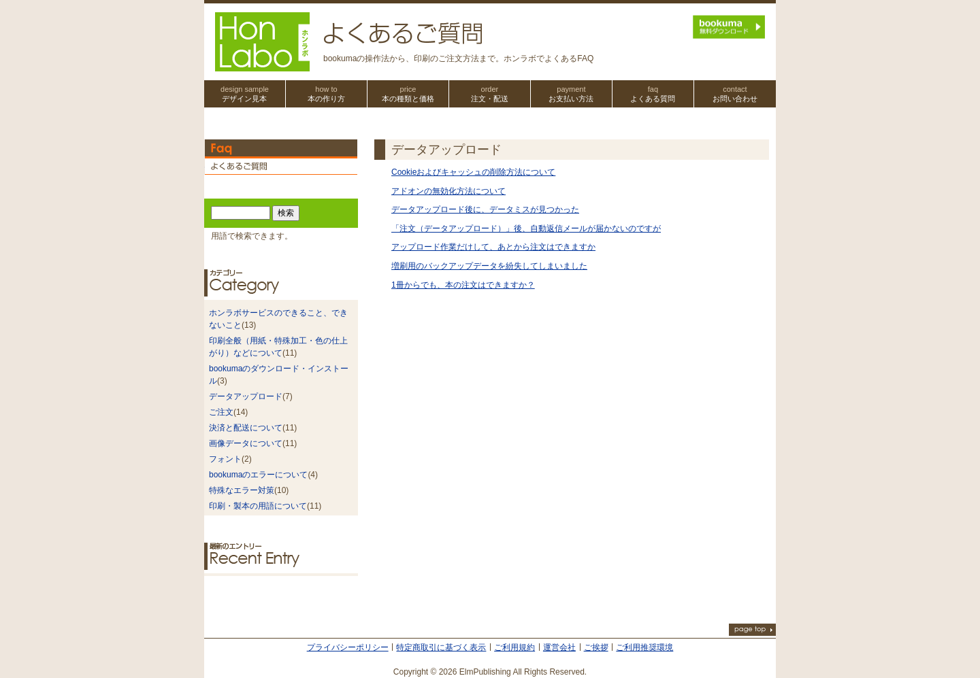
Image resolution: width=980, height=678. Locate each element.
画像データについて (245, 443)
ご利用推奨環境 (644, 647)
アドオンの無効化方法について (448, 191)
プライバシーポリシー (348, 647)
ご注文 (221, 412)
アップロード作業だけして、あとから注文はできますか (493, 247)
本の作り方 (326, 93)
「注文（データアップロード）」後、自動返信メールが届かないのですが (526, 228)
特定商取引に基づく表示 (441, 647)
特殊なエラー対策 (241, 490)
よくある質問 (652, 93)
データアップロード (245, 396)
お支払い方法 (571, 93)
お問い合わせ (735, 93)
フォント (225, 459)
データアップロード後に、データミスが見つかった (485, 209)
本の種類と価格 (408, 93)
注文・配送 (489, 93)
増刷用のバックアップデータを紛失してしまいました (489, 266)
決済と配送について (245, 428)
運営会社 (559, 647)
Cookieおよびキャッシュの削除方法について (473, 172)
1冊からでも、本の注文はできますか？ (463, 285)
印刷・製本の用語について (258, 506)
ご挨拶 (596, 647)
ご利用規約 (514, 647)
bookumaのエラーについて (258, 474)
